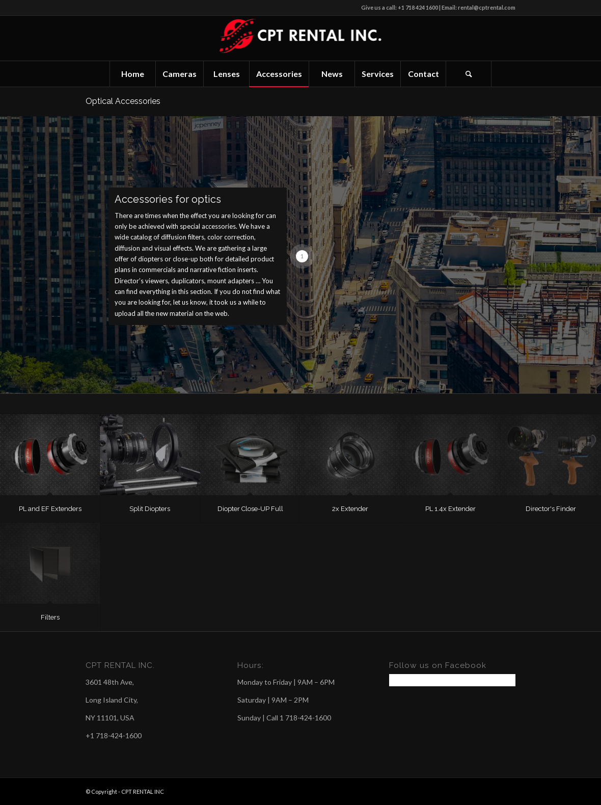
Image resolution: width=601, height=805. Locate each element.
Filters (50, 617)
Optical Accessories (123, 101)
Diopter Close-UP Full (250, 509)
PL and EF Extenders (50, 509)
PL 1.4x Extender (450, 509)
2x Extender (350, 509)
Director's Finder (551, 509)
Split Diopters (149, 509)
